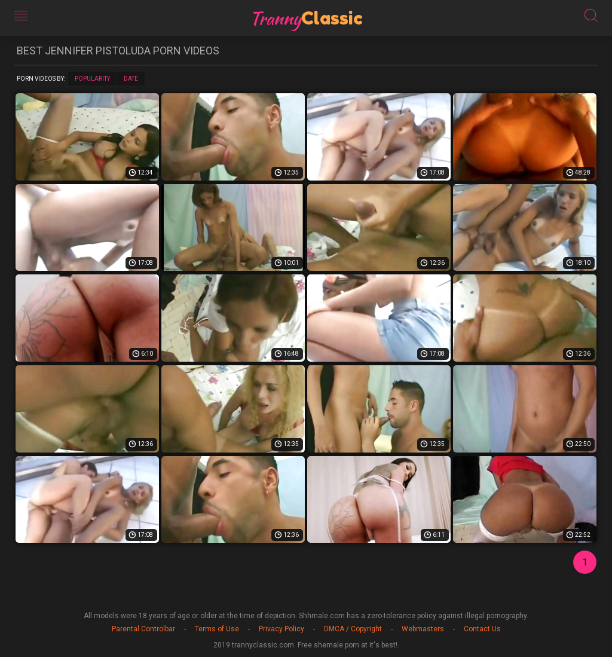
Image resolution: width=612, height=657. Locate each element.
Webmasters (423, 629)
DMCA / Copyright (353, 629)
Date (131, 78)
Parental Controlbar (143, 629)
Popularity (92, 78)
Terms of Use (217, 629)
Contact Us (482, 629)
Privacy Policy (281, 629)
